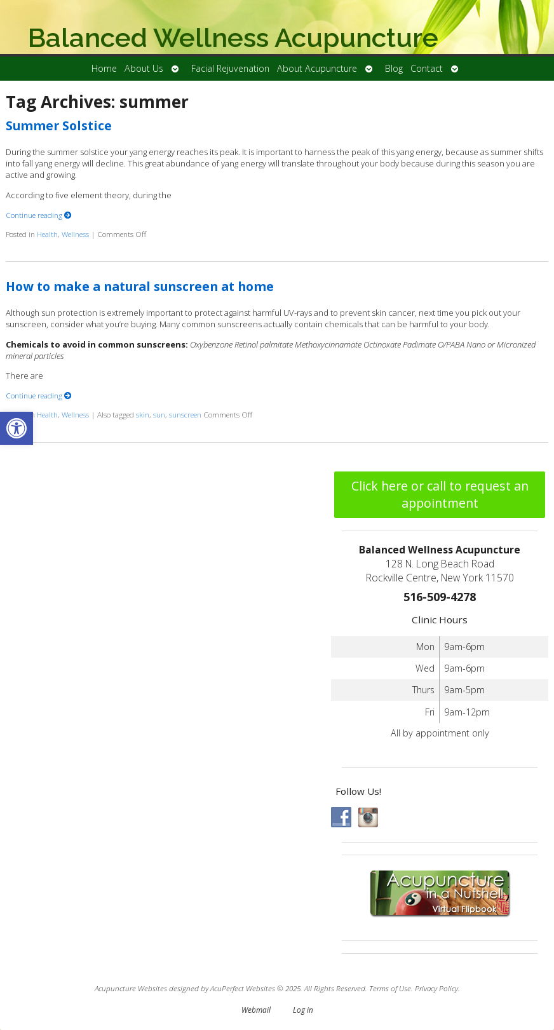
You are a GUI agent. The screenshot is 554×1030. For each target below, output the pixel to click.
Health (47, 234)
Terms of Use (390, 988)
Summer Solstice (59, 125)
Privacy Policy (436, 988)
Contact (426, 68)
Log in (303, 1010)
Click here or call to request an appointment (440, 494)
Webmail (256, 1010)
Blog (394, 68)
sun (159, 414)
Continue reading (39, 215)
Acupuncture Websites (131, 988)
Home (104, 68)
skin (142, 414)
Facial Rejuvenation (230, 68)
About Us (144, 68)
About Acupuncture (317, 68)
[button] (16, 428)
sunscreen (185, 414)
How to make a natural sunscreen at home (140, 286)
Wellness (75, 234)
